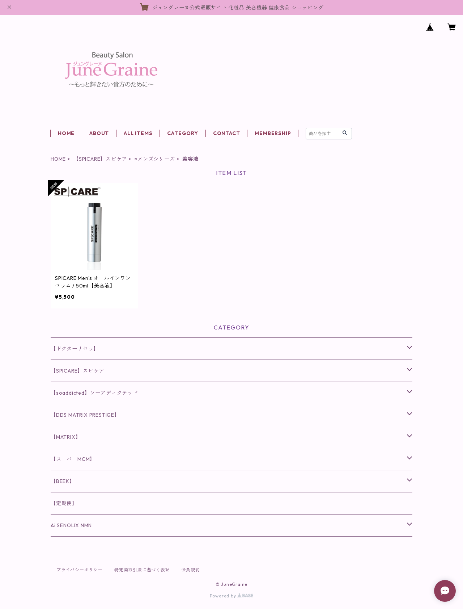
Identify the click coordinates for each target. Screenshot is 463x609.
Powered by (232, 595)
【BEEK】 (63, 481)
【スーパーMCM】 (73, 459)
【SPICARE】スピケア (100, 159)
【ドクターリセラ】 (75, 348)
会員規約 (191, 569)
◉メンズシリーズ (155, 159)
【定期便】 (64, 503)
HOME (66, 133)
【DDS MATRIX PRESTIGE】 (85, 415)
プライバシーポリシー (79, 569)
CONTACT (226, 133)
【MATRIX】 (66, 437)
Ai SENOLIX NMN (71, 525)
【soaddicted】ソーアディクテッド (94, 393)
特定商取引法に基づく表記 (142, 569)
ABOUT (99, 133)
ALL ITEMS (138, 133)
